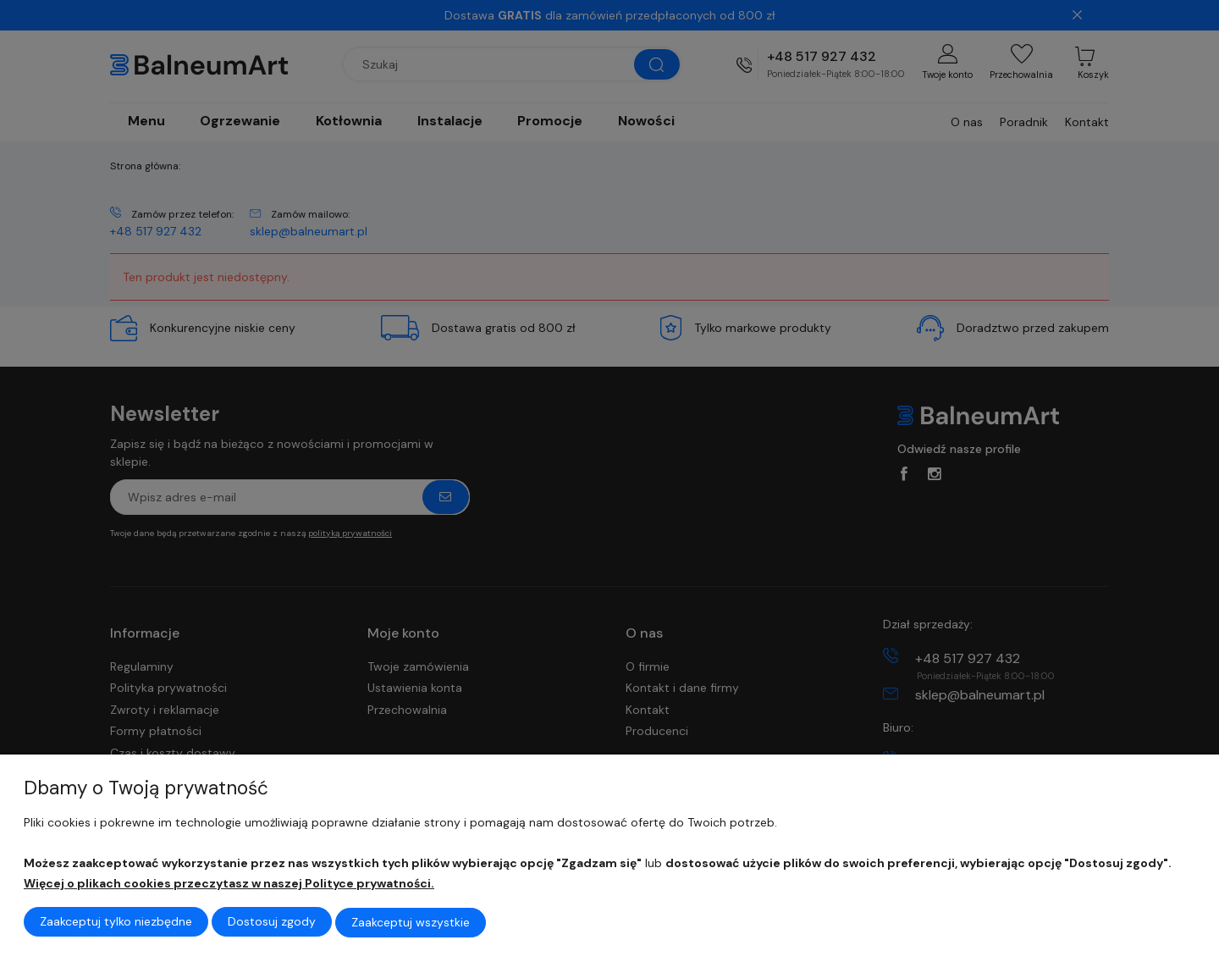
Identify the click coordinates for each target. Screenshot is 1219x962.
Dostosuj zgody (272, 923)
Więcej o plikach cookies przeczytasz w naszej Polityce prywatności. (229, 885)
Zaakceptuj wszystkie (410, 923)
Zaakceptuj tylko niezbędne (116, 923)
